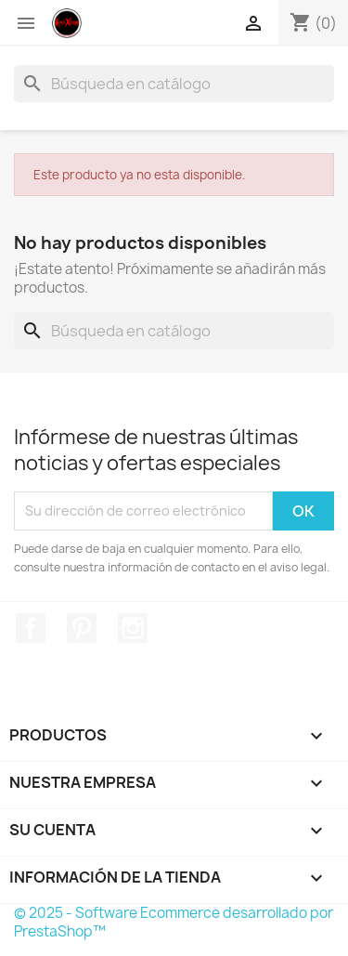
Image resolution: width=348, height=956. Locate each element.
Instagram (133, 628)
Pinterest (82, 628)
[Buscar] (174, 83)
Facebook (30, 628)
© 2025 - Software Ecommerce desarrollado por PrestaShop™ (173, 922)
